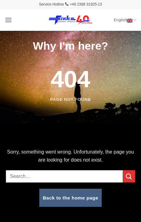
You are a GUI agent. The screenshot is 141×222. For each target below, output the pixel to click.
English (125, 20)
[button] (8, 19)
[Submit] (129, 176)
